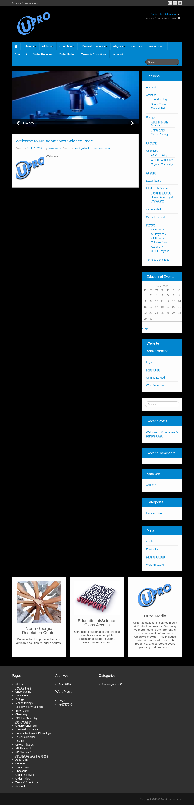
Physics (119, 46)
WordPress (65, 703)
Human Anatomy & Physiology (33, 733)
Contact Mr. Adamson (163, 14)
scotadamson (55, 148)
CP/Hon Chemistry (162, 159)
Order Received (43, 54)
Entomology (158, 129)
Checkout (21, 54)
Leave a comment (100, 148)
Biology (48, 46)
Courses (136, 46)
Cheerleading (159, 99)
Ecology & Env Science (29, 706)
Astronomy (157, 246)
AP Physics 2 (158, 234)
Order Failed (67, 54)
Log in (149, 362)
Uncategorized (81, 148)
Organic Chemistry (162, 164)
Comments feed (155, 377)
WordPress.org (155, 385)
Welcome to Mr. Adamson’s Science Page (54, 141)
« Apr (145, 328)
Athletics (29, 46)
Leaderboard (156, 46)
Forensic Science (161, 192)
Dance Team (158, 104)
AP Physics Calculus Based (31, 755)
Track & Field (158, 108)
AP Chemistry (159, 155)
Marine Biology (159, 134)
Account (117, 54)
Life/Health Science (93, 46)
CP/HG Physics (160, 251)
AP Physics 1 (158, 229)
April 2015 (152, 485)
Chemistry (66, 46)
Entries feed (153, 369)
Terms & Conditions (93, 54)
